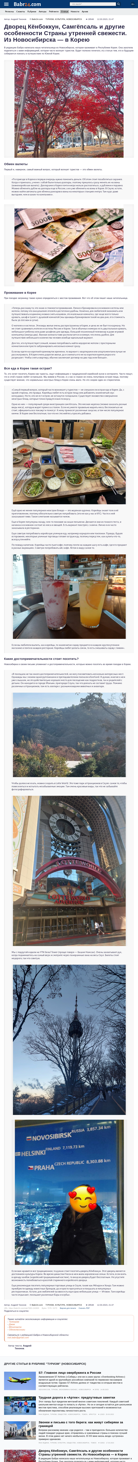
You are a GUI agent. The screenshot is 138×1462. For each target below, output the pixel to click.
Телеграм (14, 1322)
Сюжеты (20, 11)
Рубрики (31, 11)
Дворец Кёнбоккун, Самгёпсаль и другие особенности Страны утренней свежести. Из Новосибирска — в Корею (83, 1452)
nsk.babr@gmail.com (18, 1337)
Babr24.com (37, 19)
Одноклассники (17, 1330)
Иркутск (92, 1414)
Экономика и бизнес (68, 1389)
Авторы (42, 11)
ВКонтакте (15, 1327)
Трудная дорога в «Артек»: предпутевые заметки (77, 1397)
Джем (12, 1324)
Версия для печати (68, 1308)
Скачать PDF (84, 1308)
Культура (60, 19)
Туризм (50, 19)
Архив (85, 11)
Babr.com (27, 4)
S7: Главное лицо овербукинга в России (70, 1372)
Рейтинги (53, 11)
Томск (84, 1414)
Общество (62, 1414)
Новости (75, 11)
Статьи (64, 11)
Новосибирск (74, 19)
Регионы (9, 11)
